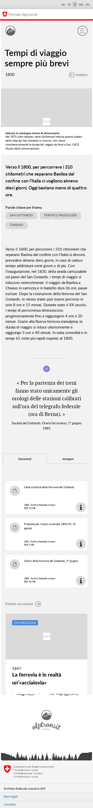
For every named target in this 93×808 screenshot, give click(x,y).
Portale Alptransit (23, 14)
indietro (78, 74)
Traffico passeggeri (60, 215)
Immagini (68, 459)
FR (69, 4)
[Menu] (83, 31)
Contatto (10, 804)
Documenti (24, 459)
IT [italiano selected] (75, 4)
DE (63, 4)
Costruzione (25, 623)
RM (81, 4)
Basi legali (11, 796)
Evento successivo (23, 603)
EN (88, 4)
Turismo (16, 225)
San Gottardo (21, 215)
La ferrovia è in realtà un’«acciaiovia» (36, 678)
